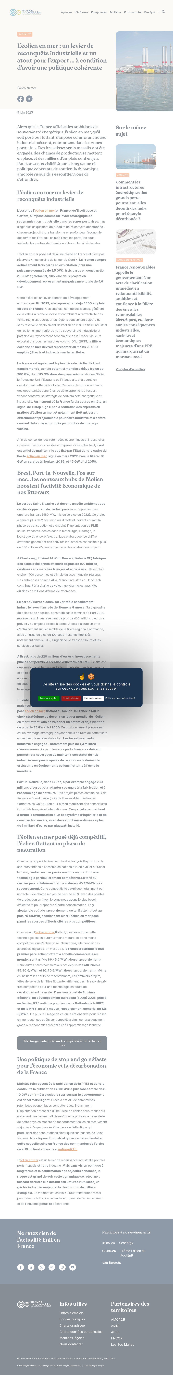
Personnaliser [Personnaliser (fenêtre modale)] (93, 698)
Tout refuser (71, 698)
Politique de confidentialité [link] (120, 698)
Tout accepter (49, 698)
